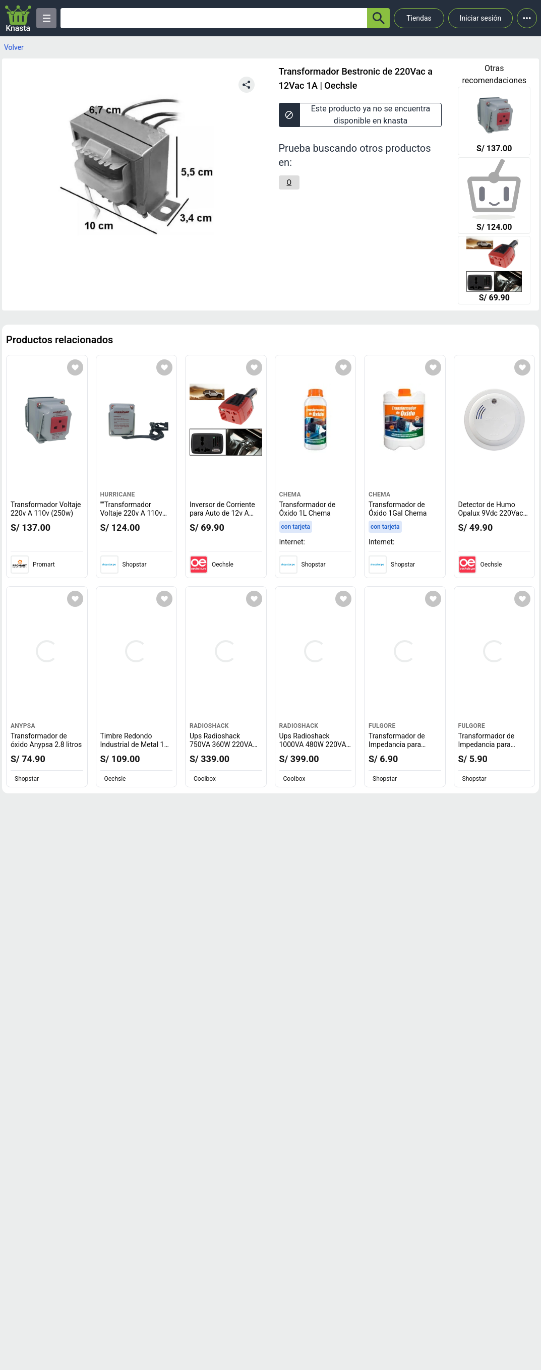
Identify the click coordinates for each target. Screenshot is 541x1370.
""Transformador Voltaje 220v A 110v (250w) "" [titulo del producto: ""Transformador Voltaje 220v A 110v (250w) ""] (133, 513)
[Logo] (18, 18)
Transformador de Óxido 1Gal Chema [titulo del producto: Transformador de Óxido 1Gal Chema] (398, 509)
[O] (289, 182)
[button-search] (378, 18)
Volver (14, 47)
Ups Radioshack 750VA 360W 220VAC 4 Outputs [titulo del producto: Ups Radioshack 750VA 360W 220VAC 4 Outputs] (224, 745)
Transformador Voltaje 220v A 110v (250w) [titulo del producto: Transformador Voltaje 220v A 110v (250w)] (46, 509)
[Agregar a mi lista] (75, 367)
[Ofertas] (214, 18)
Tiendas (419, 18)
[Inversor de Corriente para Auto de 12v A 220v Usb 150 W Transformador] (494, 271)
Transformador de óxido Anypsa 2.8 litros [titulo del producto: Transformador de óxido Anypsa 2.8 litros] (46, 740)
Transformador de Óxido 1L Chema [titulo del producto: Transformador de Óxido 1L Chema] (307, 509)
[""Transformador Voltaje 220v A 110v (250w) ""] (494, 196)
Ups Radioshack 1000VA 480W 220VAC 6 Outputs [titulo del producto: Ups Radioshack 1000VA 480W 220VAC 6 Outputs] (315, 745)
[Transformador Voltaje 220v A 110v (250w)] (494, 122)
